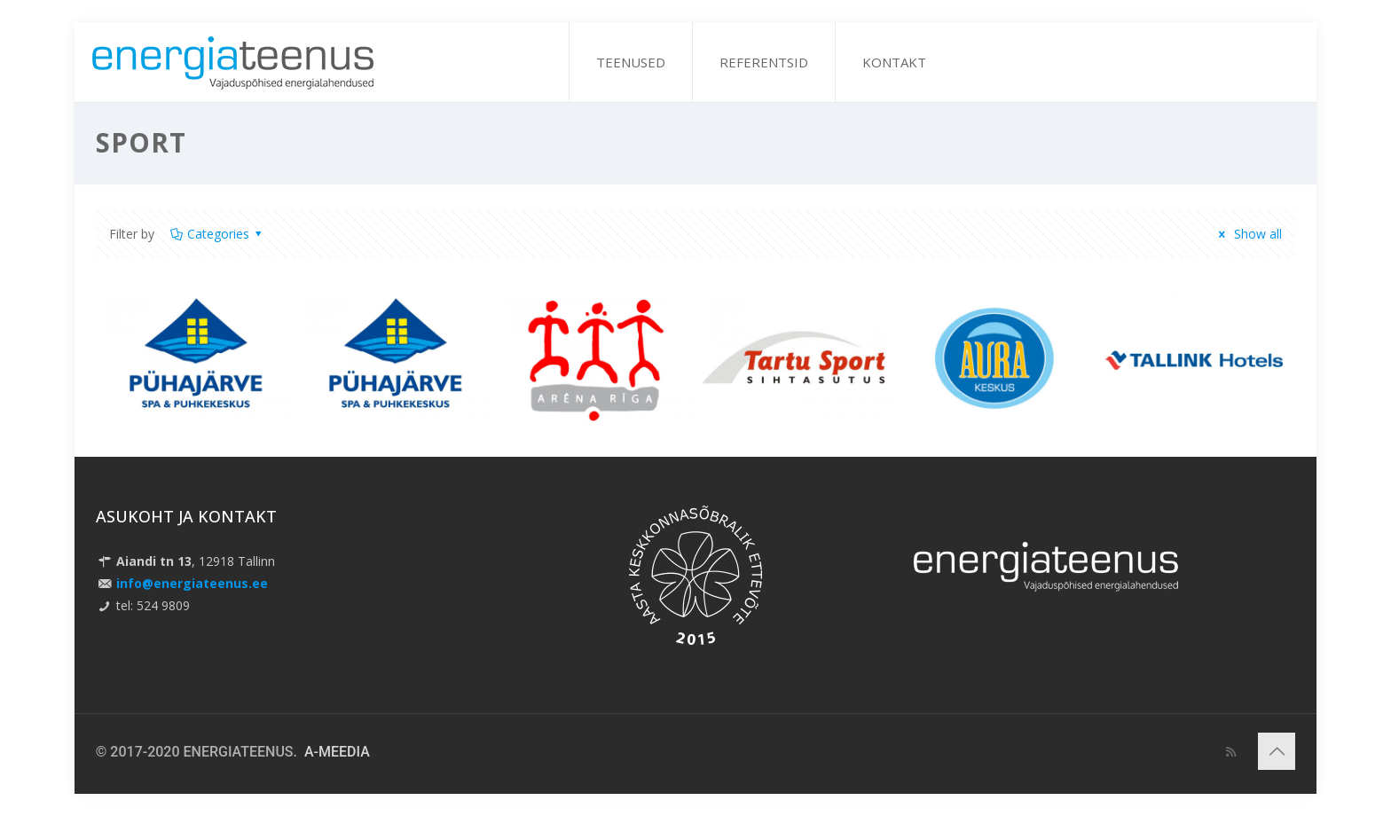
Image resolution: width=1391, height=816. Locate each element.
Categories (217, 233)
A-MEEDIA (337, 751)
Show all (1248, 233)
